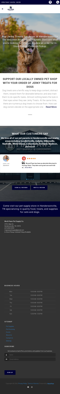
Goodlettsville (27, 141)
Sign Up (10, 372)
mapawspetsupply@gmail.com (14, 230)
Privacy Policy (22, 383)
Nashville (6, 144)
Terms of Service (33, 383)
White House (18, 144)
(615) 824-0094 (9, 228)
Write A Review (39, 187)
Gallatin (39, 141)
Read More (51, 107)
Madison (53, 144)
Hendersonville (40, 138)
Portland (43, 144)
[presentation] (15, 364)
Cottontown (32, 144)
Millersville (49, 141)
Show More (28, 167)
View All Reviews (21, 187)
